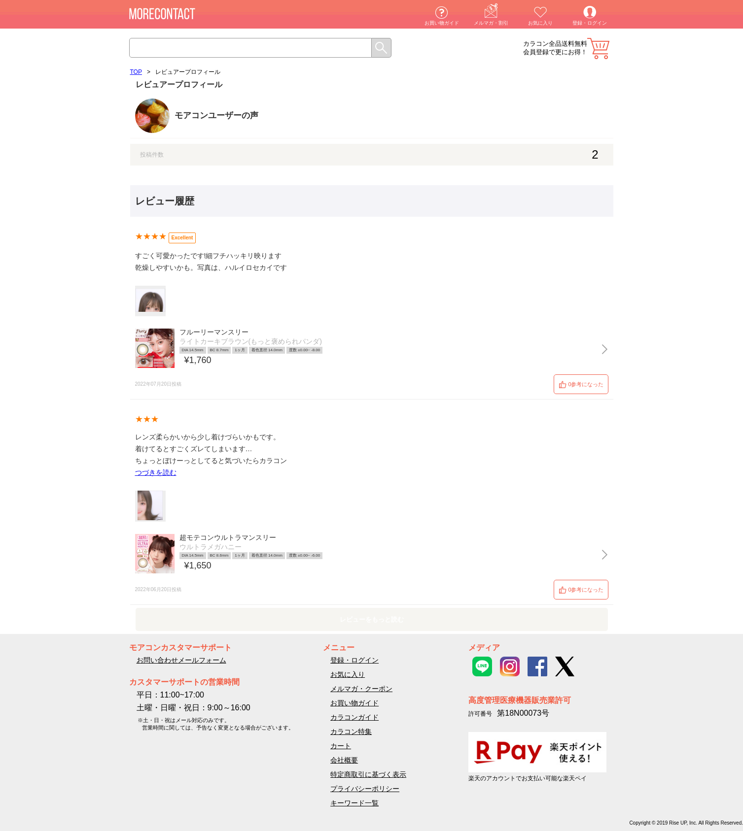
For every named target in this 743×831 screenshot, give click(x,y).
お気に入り (540, 23)
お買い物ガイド (442, 23)
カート (598, 48)
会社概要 (344, 760)
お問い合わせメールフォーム (181, 660)
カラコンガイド (354, 717)
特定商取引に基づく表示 (368, 774)
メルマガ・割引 (491, 23)
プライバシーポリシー (364, 789)
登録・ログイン (589, 23)
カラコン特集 (351, 731)
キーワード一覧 (354, 803)
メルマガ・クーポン (361, 689)
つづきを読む (156, 472)
